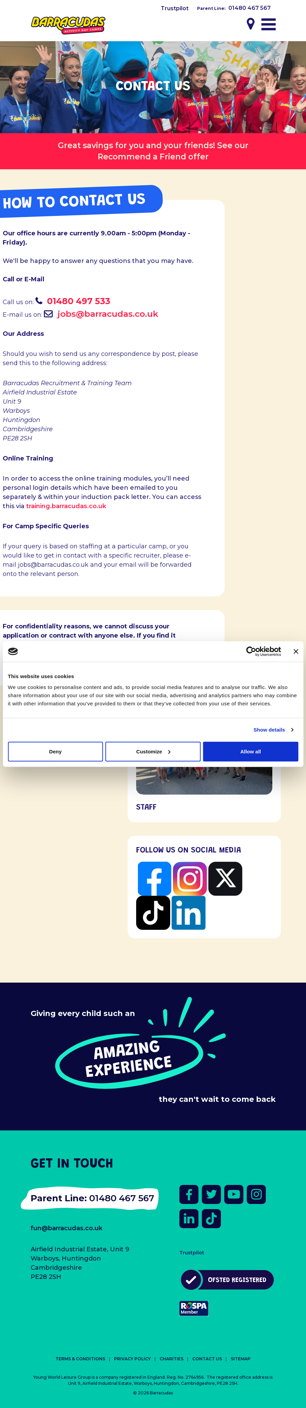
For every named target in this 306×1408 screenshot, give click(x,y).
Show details (269, 730)
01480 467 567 (249, 8)
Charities (171, 1358)
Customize (153, 751)
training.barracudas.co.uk (66, 506)
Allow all (250, 751)
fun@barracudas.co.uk (66, 1228)
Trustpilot (175, 8)
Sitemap (241, 1358)
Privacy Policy (132, 1358)
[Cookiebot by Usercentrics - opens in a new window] (251, 651)
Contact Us (207, 1358)
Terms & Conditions (80, 1358)
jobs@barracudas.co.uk (108, 314)
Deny (55, 751)
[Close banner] (295, 651)
